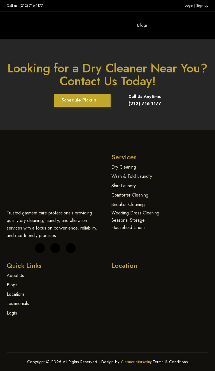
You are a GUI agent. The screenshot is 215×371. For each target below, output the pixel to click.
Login (188, 5)
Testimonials (18, 303)
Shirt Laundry (123, 186)
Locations (16, 294)
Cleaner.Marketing (137, 362)
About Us (15, 275)
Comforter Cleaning (129, 195)
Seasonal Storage (128, 220)
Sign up (202, 5)
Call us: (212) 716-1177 (25, 5)
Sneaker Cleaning (128, 204)
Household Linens (128, 227)
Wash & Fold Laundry (131, 176)
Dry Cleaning (123, 167)
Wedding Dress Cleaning (135, 213)
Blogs (142, 25)
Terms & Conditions (170, 362)
